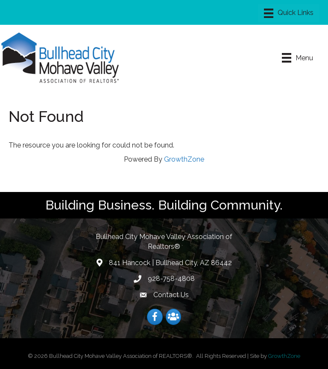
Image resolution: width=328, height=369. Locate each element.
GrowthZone (184, 159)
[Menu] (288, 13)
